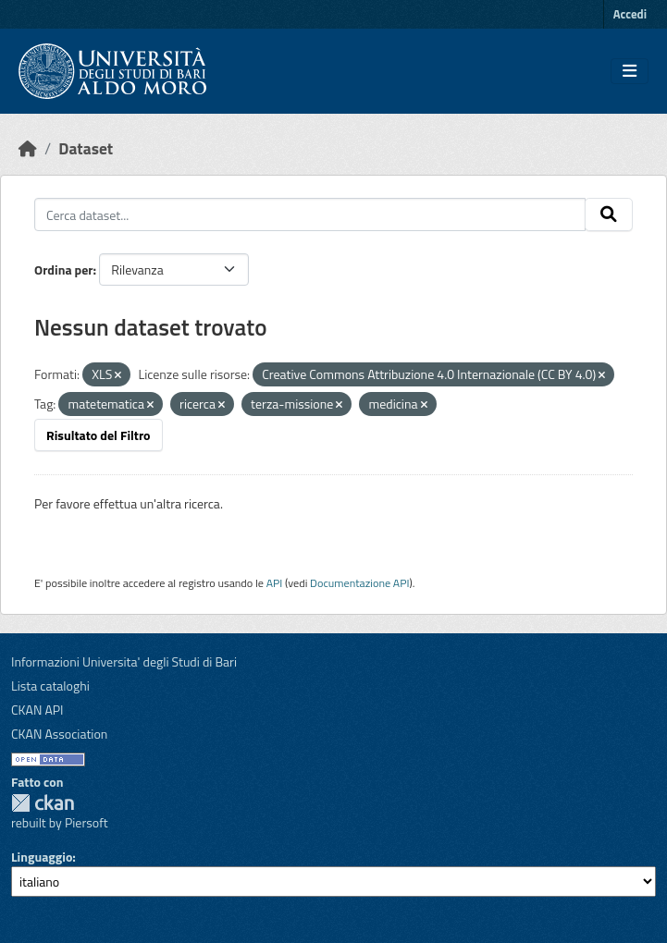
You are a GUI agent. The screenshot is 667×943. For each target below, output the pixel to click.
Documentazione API (359, 583)
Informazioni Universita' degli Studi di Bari (124, 661)
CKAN (42, 803)
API (274, 583)
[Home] (28, 148)
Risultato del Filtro (98, 435)
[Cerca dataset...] (310, 214)
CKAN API (37, 709)
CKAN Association (59, 733)
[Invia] (609, 214)
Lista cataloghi (50, 685)
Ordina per (63, 269)
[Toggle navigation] (629, 71)
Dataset (85, 148)
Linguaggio (41, 856)
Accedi (630, 14)
